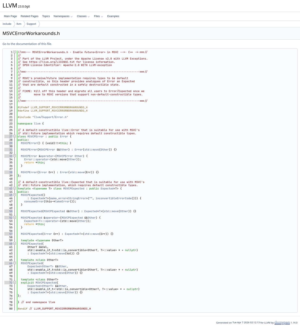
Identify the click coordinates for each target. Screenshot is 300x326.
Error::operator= (37, 159)
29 (8, 143)
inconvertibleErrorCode (114, 198)
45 (8, 195)
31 (8, 149)
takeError (62, 201)
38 (8, 172)
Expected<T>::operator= (42, 221)
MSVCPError (36, 136)
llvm (18, 23)
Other (64, 149)
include (7, 23)
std (86, 149)
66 (8, 263)
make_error (58, 198)
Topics (46, 16)
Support (31, 23)
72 (8, 282)
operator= (47, 156)
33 (8, 156)
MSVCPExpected (73, 188)
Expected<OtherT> (41, 266)
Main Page (10, 16)
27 (8, 136)
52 (8, 217)
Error (64, 136)
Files (98, 16)
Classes (83, 16)
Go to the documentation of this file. (27, 44)
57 (8, 234)
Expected (107, 188)
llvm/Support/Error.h (50, 117)
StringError (77, 198)
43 (8, 188)
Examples (113, 16)
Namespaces (63, 16)
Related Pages (29, 16)
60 (8, 243)
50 (8, 211)
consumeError (34, 201)
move (95, 149)
